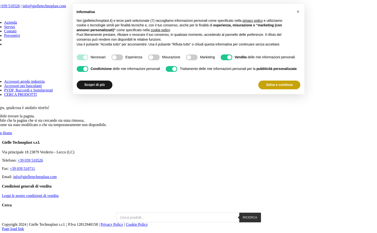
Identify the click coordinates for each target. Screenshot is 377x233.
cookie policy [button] (160, 30)
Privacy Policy (112, 224)
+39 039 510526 (30, 160)
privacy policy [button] (252, 21)
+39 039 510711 (22, 168)
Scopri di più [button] (94, 85)
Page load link (13, 229)
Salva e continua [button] (279, 85)
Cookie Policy (137, 224)
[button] (298, 11)
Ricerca (250, 217)
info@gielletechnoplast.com (44, 6)
